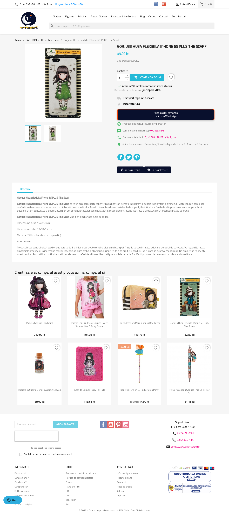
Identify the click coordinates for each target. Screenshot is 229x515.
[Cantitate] (121, 77)
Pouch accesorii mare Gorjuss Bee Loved (139, 323)
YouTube (110, 424)
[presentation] (36, 436)
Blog (142, 16)
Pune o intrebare (157, 170)
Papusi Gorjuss (99, 16)
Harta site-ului (73, 486)
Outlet (152, 16)
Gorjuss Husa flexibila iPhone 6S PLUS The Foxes (189, 324)
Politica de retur (22, 491)
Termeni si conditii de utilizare (81, 473)
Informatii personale (127, 473)
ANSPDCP (71, 500)
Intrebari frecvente (24, 495)
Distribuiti (120, 157)
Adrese (121, 491)
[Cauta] (131, 26)
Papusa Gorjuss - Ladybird (39, 323)
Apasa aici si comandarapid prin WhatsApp (166, 114)
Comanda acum (147, 77)
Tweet (128, 157)
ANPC (68, 495)
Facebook (103, 424)
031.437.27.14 (45, 4)
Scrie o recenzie (130, 170)
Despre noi (20, 473)
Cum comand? (22, 477)
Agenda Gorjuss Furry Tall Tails (89, 390)
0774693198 (157, 131)
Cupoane (121, 495)
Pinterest (136, 157)
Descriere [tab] (25, 189)
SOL (68, 491)
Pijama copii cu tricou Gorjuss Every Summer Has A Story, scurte (89, 324)
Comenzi (121, 482)
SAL (68, 504)
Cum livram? (21, 482)
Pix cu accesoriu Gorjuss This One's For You (190, 391)
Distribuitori (179, 16)
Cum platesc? (21, 486)
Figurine (69, 16)
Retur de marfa (124, 477)
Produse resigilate (24, 504)
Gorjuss (57, 16)
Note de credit (124, 486)
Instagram (125, 424)
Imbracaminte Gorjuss (123, 16)
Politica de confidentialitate (79, 477)
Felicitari (82, 16)
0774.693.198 (27, 4)
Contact (164, 16)
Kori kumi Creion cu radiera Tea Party (139, 390)
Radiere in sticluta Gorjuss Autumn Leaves (39, 390)
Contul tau (125, 467)
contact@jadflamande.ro (185, 446)
